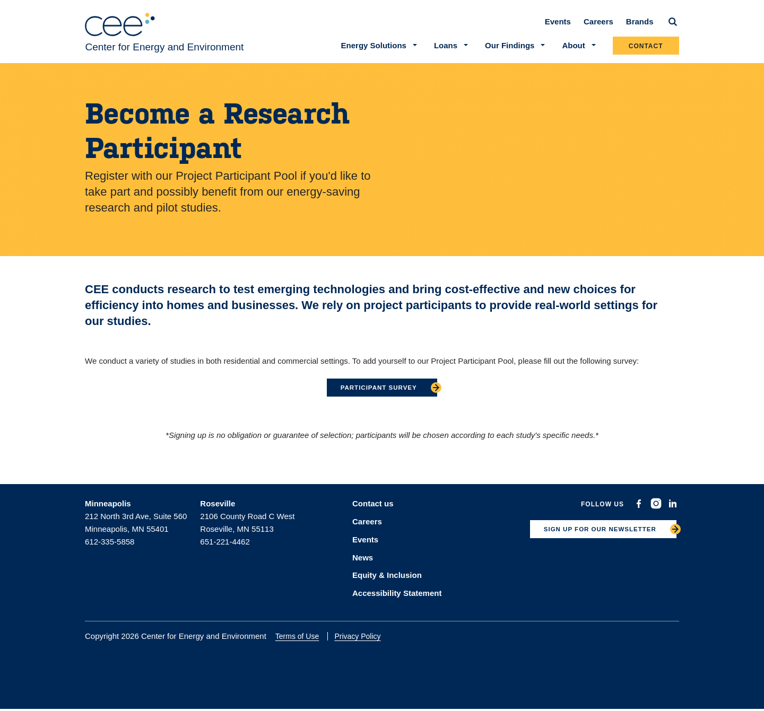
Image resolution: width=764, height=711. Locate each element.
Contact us (373, 509)
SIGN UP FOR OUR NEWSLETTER (591, 538)
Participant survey (378, 393)
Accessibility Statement (396, 594)
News (362, 560)
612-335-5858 (109, 547)
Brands (640, 27)
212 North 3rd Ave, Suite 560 (136, 522)
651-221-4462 (224, 547)
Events (558, 27)
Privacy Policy (364, 638)
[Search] (672, 27)
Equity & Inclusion (387, 577)
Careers (598, 27)
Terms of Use (303, 638)
